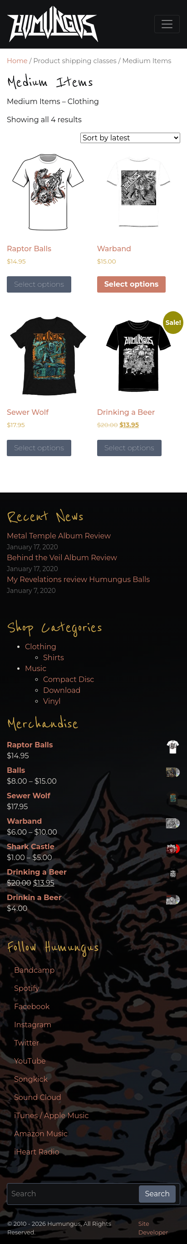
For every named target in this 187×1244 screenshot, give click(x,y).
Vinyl (52, 701)
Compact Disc (68, 679)
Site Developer (153, 1228)
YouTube (30, 1061)
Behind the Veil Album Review (62, 557)
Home (17, 61)
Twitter (26, 1043)
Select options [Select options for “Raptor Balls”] (39, 284)
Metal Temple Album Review (59, 536)
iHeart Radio (36, 1152)
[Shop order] (130, 138)
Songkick (31, 1079)
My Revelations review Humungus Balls (78, 579)
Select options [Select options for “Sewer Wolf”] (39, 447)
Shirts (53, 657)
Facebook (31, 1006)
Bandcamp (34, 970)
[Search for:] (72, 1194)
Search (157, 1193)
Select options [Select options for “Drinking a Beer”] (129, 447)
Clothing (40, 646)
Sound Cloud (37, 1097)
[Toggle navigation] (167, 24)
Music (35, 668)
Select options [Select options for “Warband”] (131, 284)
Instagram (32, 1024)
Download (61, 690)
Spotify (26, 988)
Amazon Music (41, 1134)
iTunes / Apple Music (51, 1115)
